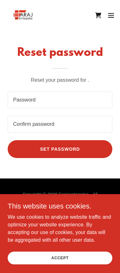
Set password (60, 149)
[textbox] (60, 100)
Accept (59, 257)
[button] (111, 15)
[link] (23, 15)
